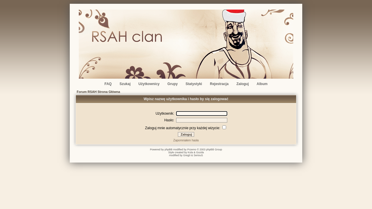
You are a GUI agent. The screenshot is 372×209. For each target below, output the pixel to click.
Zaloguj (242, 84)
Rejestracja (219, 84)
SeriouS (198, 155)
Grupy (172, 84)
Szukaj (124, 84)
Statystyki (194, 84)
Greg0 (186, 155)
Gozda (200, 152)
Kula (190, 152)
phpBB (168, 149)
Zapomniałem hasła (185, 140)
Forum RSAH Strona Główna (98, 91)
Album (262, 84)
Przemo (191, 149)
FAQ (108, 84)
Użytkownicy (149, 84)
